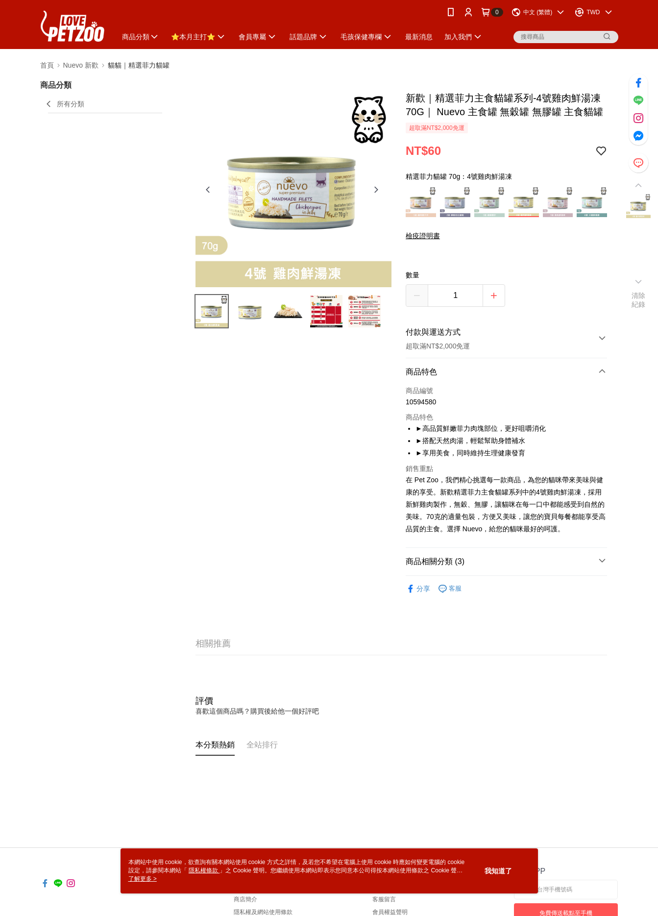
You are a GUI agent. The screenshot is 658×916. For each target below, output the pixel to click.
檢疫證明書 (423, 236)
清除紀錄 (639, 300)
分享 (418, 589)
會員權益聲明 (390, 912)
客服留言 (384, 899)
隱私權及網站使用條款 (263, 912)
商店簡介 (245, 899)
